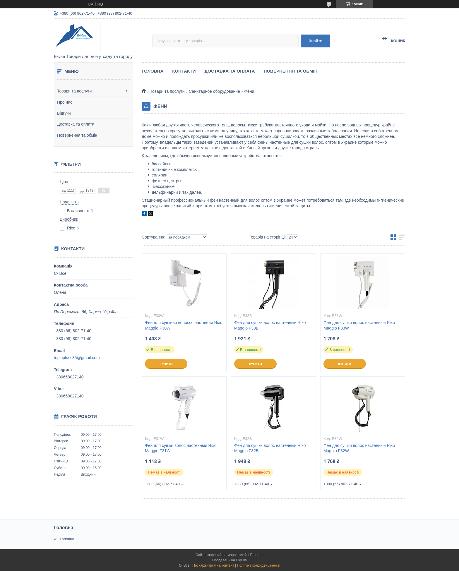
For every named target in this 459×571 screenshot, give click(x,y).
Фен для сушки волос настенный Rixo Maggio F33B (270, 325)
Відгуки (64, 113)
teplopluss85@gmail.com (77, 357)
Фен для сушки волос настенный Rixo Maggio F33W (359, 325)
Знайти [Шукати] (316, 41)
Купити (166, 364)
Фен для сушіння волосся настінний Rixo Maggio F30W (183, 325)
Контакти (184, 71)
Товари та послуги (74, 91)
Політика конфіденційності (258, 565)
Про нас (64, 102)
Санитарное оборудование (214, 91)
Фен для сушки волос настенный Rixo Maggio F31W (181, 448)
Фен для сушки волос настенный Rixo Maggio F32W (359, 448)
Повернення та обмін (77, 135)
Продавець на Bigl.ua (229, 560)
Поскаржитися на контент (213, 565)
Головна (152, 71)
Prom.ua (256, 555)
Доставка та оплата (75, 124)
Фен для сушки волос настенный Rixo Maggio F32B (270, 448)
